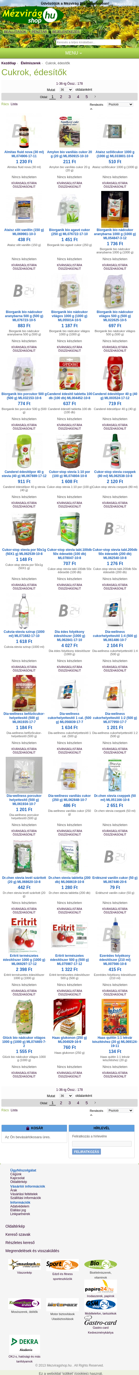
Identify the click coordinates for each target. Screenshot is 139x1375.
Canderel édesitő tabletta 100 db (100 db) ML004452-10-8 (69, 396)
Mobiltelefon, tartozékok (100, 1313)
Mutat (51, 90)
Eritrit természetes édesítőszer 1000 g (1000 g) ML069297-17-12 (24, 960)
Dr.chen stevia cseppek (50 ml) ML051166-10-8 (115, 798)
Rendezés (96, 104)
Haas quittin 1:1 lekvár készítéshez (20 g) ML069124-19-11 (115, 1042)
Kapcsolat (123, 4)
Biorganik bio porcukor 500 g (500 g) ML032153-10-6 (24, 396)
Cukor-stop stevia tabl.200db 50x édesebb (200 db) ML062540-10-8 (115, 554)
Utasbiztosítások (63, 1319)
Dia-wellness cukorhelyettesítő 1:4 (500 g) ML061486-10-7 (115, 636)
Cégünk (15, 1174)
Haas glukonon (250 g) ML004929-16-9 (69, 1040)
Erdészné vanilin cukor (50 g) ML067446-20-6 (115, 880)
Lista (14, 104)
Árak (13, 1190)
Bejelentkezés (66, 32)
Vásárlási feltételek (24, 1194)
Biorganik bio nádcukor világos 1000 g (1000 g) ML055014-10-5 (69, 316)
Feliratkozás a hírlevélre (89, 1136)
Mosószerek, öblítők (24, 1311)
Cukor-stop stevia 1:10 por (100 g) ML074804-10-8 (69, 474)
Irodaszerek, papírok (100, 1296)
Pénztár (39, 32)
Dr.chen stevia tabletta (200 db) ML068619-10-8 (69, 880)
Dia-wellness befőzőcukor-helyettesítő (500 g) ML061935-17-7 (24, 718)
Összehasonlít (24, 186)
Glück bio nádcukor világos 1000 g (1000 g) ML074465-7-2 (24, 1042)
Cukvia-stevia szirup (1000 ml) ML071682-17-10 (24, 634)
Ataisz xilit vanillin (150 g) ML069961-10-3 (24, 232)
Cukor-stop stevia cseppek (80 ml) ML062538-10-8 (115, 474)
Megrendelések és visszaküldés (32, 1251)
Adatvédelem (19, 1206)
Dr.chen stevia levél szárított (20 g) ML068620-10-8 (24, 880)
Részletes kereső (20, 1242)
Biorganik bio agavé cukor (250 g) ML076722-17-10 (69, 232)
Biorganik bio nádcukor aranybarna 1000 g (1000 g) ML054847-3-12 (115, 234)
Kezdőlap (8, 63)
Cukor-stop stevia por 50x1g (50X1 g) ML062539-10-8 (24, 552)
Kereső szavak (17, 1234)
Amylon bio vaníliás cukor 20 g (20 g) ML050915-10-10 (69, 154)
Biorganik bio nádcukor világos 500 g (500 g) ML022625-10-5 (115, 316)
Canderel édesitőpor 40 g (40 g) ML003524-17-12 (115, 396)
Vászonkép (24, 1272)
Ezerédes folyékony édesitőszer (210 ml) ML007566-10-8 (115, 960)
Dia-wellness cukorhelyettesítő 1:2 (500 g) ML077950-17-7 (115, 718)
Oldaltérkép (18, 1182)
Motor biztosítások (62, 1314)
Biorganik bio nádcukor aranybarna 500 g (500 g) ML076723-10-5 (24, 316)
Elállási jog (18, 1210)
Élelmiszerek (31, 63)
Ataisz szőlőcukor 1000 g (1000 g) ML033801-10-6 (114, 154)
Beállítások (15, 32)
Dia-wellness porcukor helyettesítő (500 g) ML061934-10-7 (24, 800)
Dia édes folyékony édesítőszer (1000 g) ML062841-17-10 (69, 636)
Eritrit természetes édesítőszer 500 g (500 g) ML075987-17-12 (69, 960)
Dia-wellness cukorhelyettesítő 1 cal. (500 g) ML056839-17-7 (69, 718)
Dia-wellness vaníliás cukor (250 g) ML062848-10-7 (69, 798)
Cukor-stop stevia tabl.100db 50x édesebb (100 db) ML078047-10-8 (69, 554)
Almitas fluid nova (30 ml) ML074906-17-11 (24, 154)
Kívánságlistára (24, 183)
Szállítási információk (25, 1198)
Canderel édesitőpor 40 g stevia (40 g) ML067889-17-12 (24, 474)
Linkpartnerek (20, 1214)
